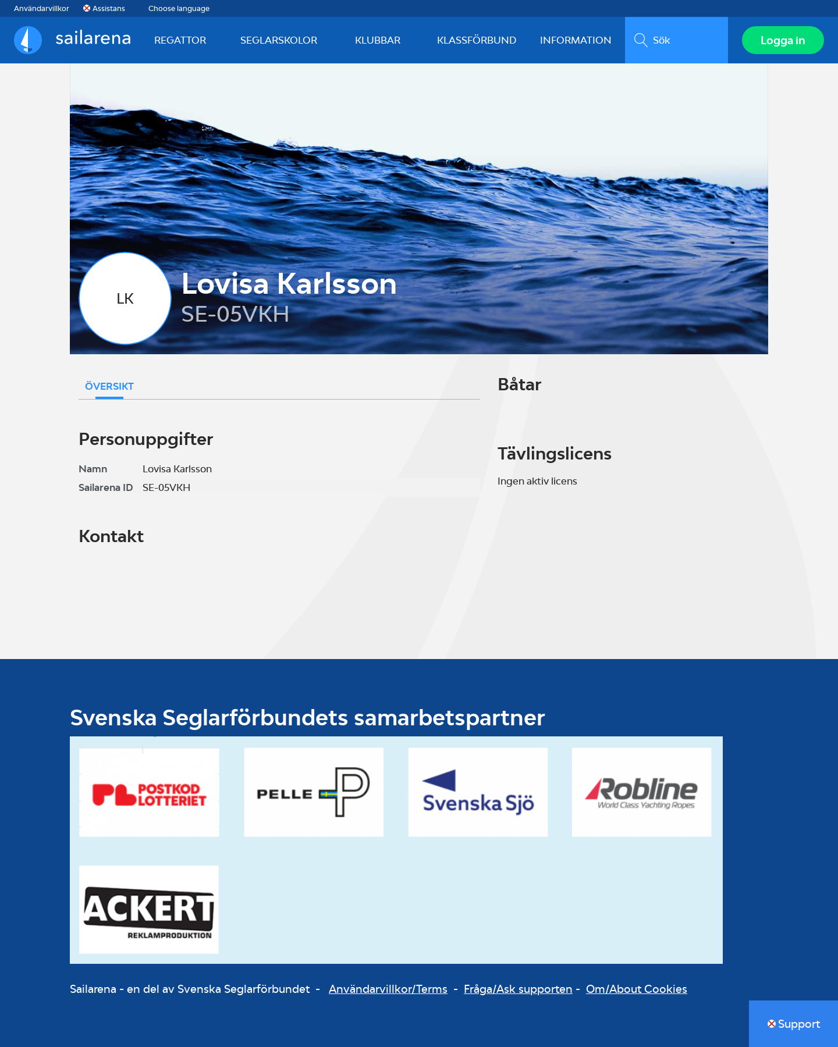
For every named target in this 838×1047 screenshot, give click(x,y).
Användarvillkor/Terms (388, 988)
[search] (676, 40)
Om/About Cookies (636, 988)
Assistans (109, 8)
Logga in (783, 40)
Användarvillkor (41, 8)
